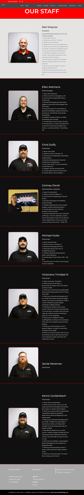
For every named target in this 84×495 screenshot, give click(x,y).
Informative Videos (62, 5)
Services (52, 5)
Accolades (46, 5)
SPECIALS (39, 5)
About (27, 5)
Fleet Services (72, 5)
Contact (79, 5)
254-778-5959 (13, 1)
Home (22, 5)
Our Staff (33, 5)
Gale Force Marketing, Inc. (59, 492)
